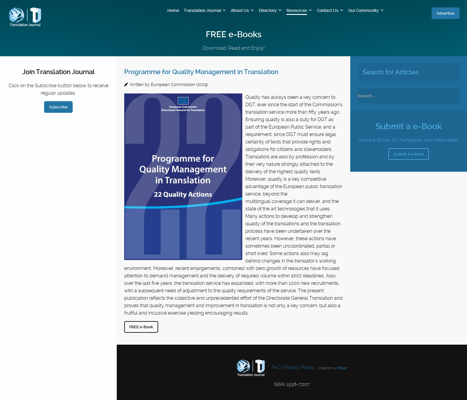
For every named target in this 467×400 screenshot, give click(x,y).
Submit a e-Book (408, 154)
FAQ (276, 368)
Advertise (445, 13)
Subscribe (58, 107)
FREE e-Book (141, 327)
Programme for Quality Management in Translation (201, 72)
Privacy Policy (299, 368)
